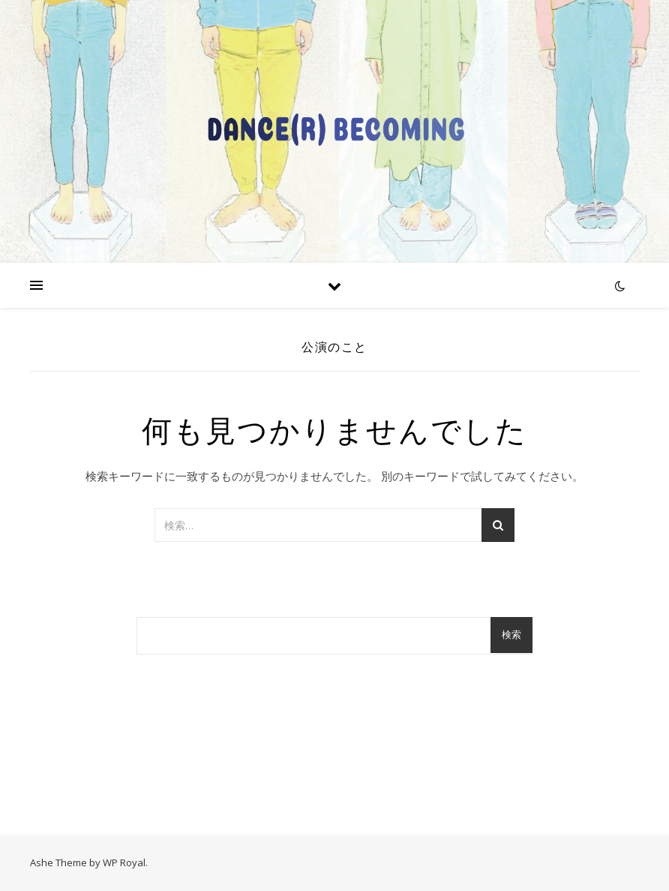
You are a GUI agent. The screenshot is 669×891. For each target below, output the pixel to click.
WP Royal (124, 862)
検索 (511, 634)
